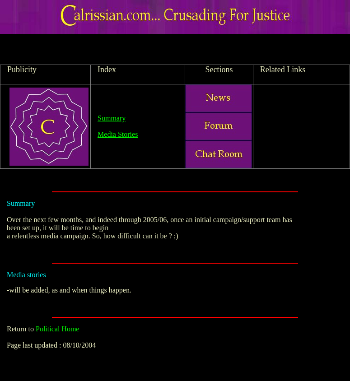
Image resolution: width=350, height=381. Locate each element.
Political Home (57, 329)
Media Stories (118, 134)
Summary (112, 118)
